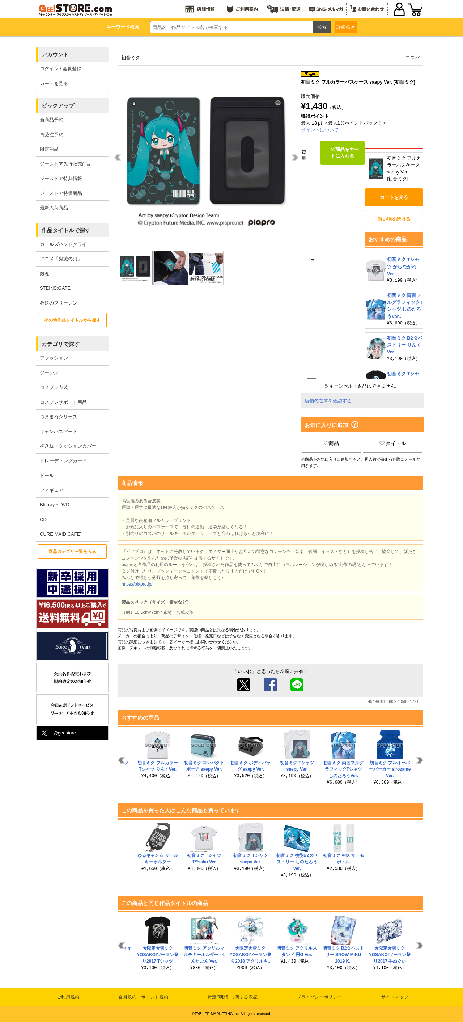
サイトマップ (395, 997)
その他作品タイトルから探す (72, 320)
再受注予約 (51, 134)
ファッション (54, 358)
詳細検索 (345, 27)
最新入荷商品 (54, 207)
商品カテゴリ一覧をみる (72, 551)
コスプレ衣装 (54, 387)
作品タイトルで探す (66, 230)
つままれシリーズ (58, 416)
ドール (47, 475)
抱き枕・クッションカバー (68, 446)
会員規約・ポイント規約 (143, 997)
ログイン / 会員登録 (60, 68)
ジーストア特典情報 (61, 178)
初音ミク (130, 57)
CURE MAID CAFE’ (60, 534)
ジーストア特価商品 (61, 193)
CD (43, 519)
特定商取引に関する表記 (233, 997)
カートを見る (54, 83)
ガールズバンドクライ (63, 244)
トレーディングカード (63, 461)
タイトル (392, 443)
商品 (331, 443)
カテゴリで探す (61, 344)
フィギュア (51, 490)
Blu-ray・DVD (54, 504)
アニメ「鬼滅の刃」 (61, 258)
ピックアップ (58, 105)
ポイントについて (320, 130)
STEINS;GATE (55, 288)
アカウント (55, 54)
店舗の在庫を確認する (328, 400)
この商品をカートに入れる (342, 153)
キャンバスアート (58, 431)
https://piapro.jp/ (137, 584)
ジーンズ (49, 373)
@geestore (58, 733)
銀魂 (44, 273)
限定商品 (49, 149)
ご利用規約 (68, 997)
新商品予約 (51, 119)
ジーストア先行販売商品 (66, 164)
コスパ (412, 57)
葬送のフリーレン (58, 303)
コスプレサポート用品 (63, 402)
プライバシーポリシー (319, 997)
